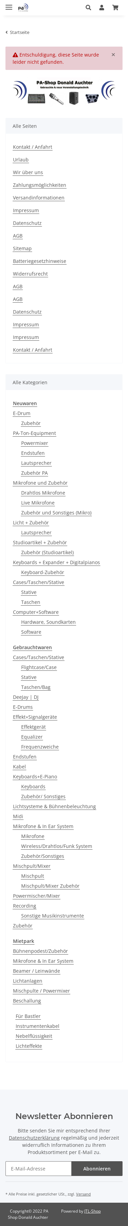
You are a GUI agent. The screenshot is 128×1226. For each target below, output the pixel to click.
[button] (88, 7)
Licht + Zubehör (31, 522)
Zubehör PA (34, 473)
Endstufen (33, 453)
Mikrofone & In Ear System (43, 826)
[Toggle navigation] (8, 4)
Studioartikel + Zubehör (40, 542)
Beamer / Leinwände (36, 971)
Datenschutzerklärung (34, 1137)
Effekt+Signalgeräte (35, 717)
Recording (24, 905)
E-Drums (23, 707)
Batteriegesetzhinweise (39, 261)
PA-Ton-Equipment (34, 433)
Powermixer (34, 443)
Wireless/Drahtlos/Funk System (56, 846)
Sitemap (22, 248)
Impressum (26, 210)
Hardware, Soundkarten (48, 622)
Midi (18, 816)
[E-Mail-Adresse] (38, 1168)
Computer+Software (36, 612)
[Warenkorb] (115, 7)
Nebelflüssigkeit (34, 1036)
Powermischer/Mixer (36, 896)
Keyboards (33, 786)
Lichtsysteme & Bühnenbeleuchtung (54, 806)
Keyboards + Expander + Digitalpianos (56, 562)
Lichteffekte (29, 1046)
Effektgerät (33, 727)
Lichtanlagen (27, 981)
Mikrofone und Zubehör (40, 483)
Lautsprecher (36, 463)
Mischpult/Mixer (32, 866)
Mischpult (32, 876)
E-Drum (21, 413)
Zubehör (31, 423)
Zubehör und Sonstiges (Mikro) (56, 512)
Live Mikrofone (38, 502)
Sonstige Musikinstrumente (52, 915)
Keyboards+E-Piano (35, 776)
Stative (29, 592)
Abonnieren (97, 1168)
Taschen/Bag (36, 687)
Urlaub (21, 159)
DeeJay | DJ (26, 697)
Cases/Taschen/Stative (38, 582)
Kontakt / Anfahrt (32, 147)
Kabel (19, 766)
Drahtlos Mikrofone (43, 492)
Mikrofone (32, 836)
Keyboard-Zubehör (42, 572)
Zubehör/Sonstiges (42, 856)
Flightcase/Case (39, 667)
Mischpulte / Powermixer (41, 990)
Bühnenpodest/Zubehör (40, 951)
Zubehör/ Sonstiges (43, 796)
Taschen (30, 602)
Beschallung (27, 1000)
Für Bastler (28, 1016)
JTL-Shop (92, 1211)
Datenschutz (27, 223)
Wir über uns (28, 172)
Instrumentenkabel (37, 1026)
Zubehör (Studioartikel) (47, 552)
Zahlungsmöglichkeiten (39, 185)
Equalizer (32, 736)
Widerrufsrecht (30, 273)
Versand (83, 1194)
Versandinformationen (39, 197)
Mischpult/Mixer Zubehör (50, 886)
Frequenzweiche (40, 746)
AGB (18, 235)
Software (31, 632)
